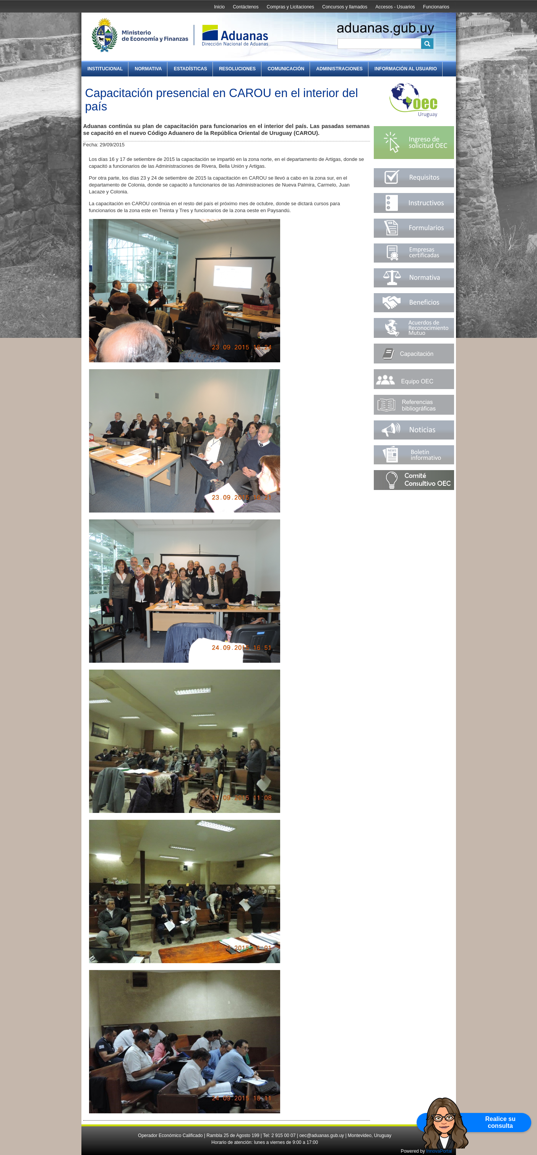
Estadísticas (190, 68)
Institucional (105, 68)
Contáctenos (245, 7)
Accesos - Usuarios (395, 7)
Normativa (148, 68)
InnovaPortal (439, 1151)
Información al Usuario (406, 68)
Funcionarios (436, 7)
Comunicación (286, 68)
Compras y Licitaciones (290, 7)
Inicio (219, 7)
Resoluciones (237, 68)
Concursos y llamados (344, 7)
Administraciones (339, 68)
